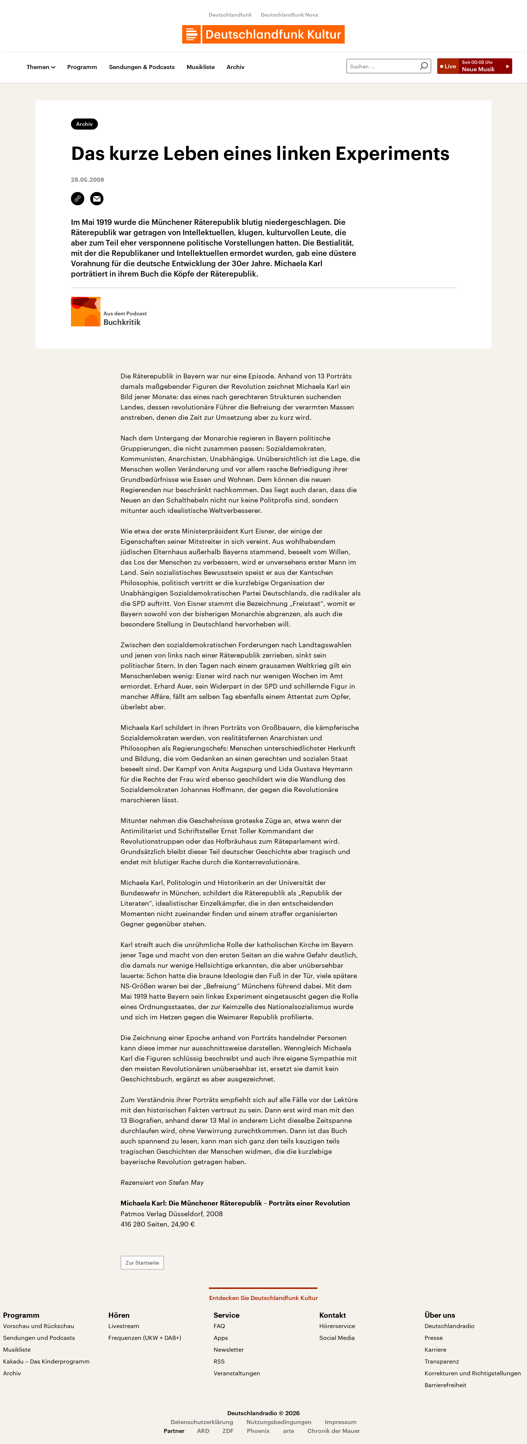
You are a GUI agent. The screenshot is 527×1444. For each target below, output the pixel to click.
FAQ (219, 1325)
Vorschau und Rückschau (38, 1325)
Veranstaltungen (237, 1372)
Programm (82, 67)
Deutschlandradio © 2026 (263, 1412)
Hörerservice (337, 1325)
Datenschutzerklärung (202, 1421)
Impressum (341, 1421)
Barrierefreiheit (445, 1384)
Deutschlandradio (450, 1325)
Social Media (337, 1337)
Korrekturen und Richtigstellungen (473, 1372)
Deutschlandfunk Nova (289, 14)
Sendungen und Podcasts (39, 1337)
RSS (219, 1361)
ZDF (228, 1430)
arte (288, 1430)
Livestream (123, 1325)
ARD (203, 1430)
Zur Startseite (142, 1262)
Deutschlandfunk (230, 14)
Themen (38, 67)
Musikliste (201, 67)
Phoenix (258, 1430)
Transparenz (442, 1361)
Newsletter (229, 1349)
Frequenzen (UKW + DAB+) (144, 1337)
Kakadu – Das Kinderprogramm (46, 1361)
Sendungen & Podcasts (142, 67)
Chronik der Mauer (333, 1430)
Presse (434, 1337)
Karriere (435, 1349)
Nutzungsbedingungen (279, 1421)
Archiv (236, 67)
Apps (221, 1337)
